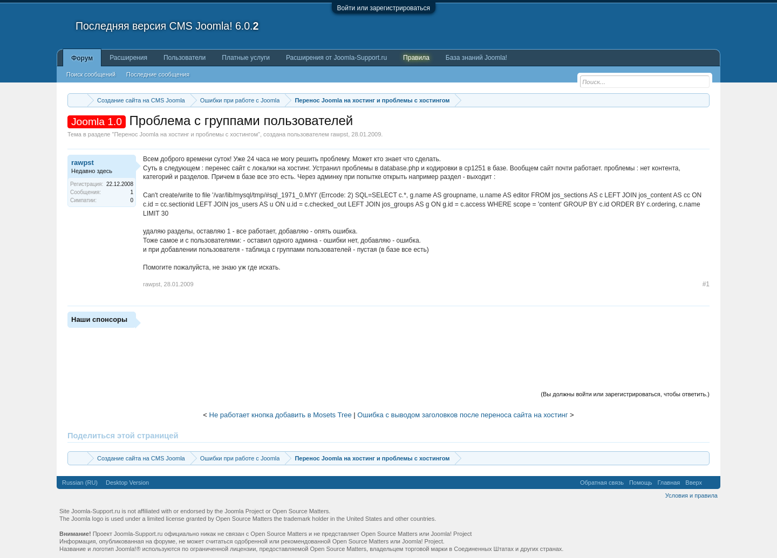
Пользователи (184, 57)
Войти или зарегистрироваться (383, 8)
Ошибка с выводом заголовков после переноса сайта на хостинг (462, 415)
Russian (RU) (80, 482)
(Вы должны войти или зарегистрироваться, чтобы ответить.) (625, 394)
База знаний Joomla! (476, 57)
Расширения (128, 57)
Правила (416, 57)
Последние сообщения (157, 74)
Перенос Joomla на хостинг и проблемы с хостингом (186, 134)
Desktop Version (127, 482)
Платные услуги (246, 57)
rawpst (339, 134)
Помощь (640, 482)
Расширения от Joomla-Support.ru (336, 57)
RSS (711, 482)
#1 (706, 284)
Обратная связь (602, 482)
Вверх (693, 482)
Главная (668, 482)
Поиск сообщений (90, 74)
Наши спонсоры (99, 319)
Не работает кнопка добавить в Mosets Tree (280, 415)
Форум (82, 58)
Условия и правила (691, 495)
